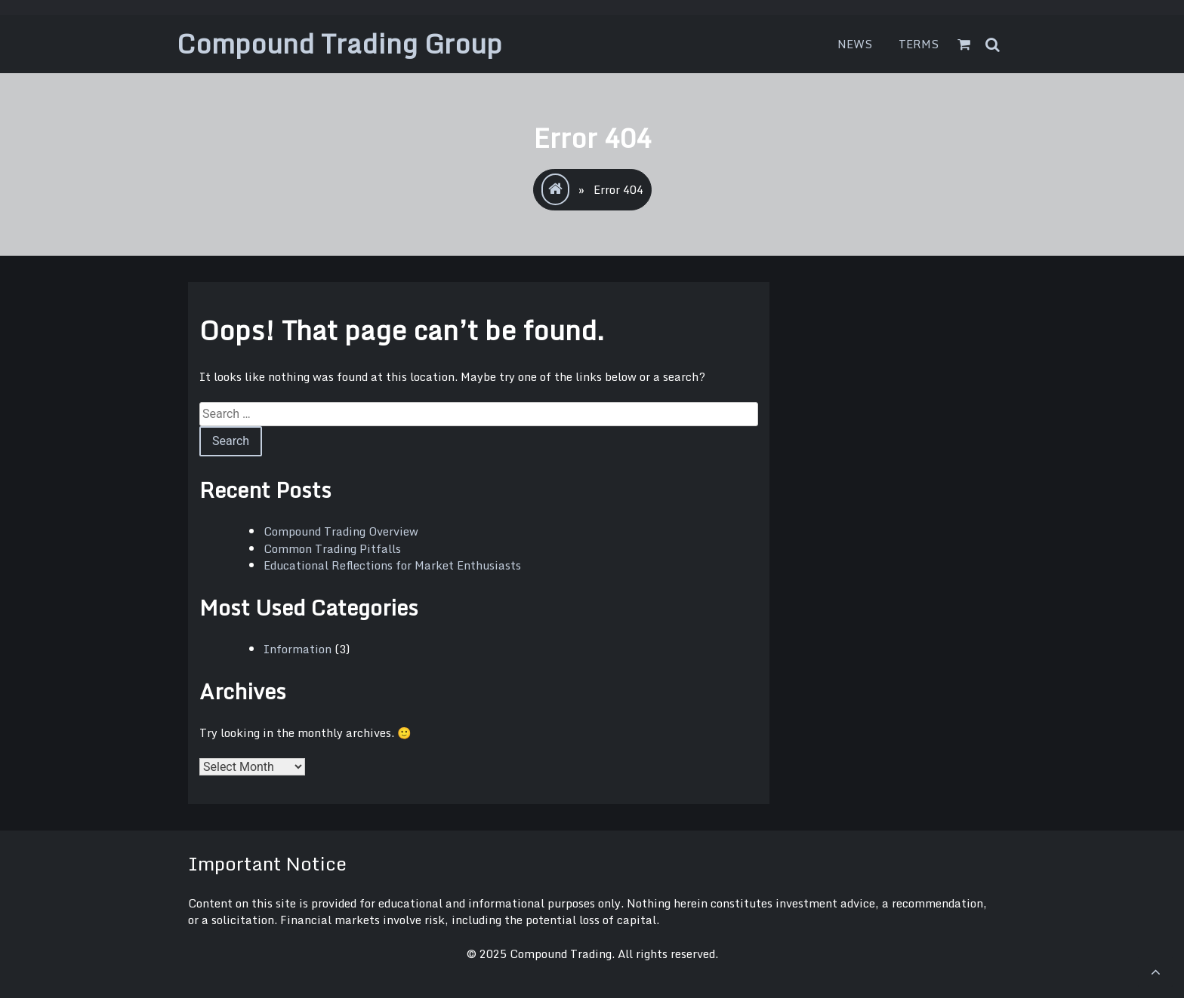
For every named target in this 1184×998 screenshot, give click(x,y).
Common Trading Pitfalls (332, 548)
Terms (919, 44)
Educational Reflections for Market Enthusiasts (392, 565)
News (854, 44)
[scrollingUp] (1155, 972)
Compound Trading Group (339, 43)
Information (297, 649)
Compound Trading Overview (341, 531)
